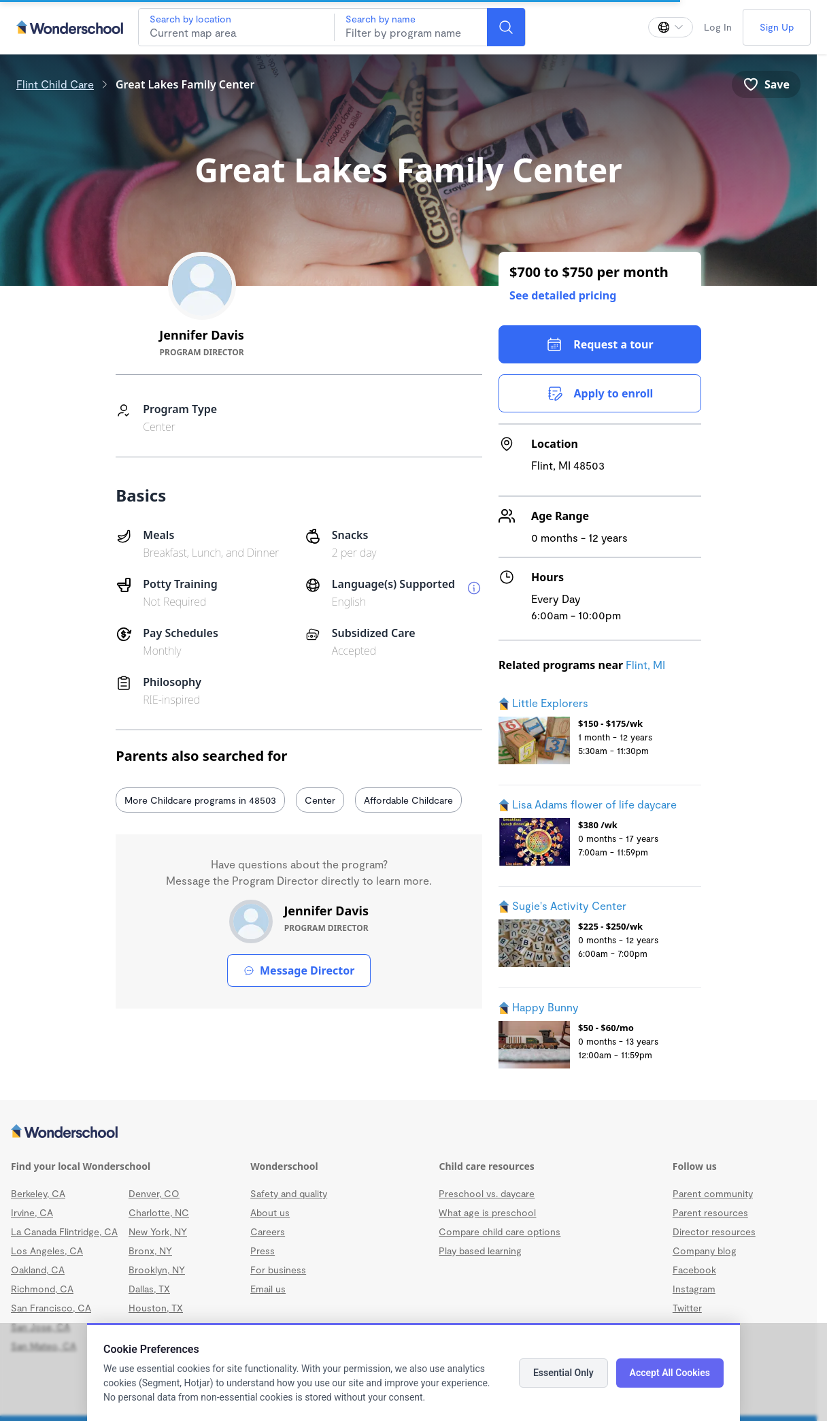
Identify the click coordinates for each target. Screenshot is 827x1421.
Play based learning (480, 1250)
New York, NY (158, 1231)
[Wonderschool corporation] (408, 1132)
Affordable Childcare (408, 800)
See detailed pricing (562, 295)
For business (278, 1269)
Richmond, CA (42, 1288)
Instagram (694, 1288)
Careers (267, 1231)
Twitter (687, 1307)
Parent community (713, 1193)
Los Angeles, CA (47, 1250)
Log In (718, 27)
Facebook (694, 1269)
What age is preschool (487, 1212)
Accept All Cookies (670, 1372)
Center (320, 800)
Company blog (705, 1250)
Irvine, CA (32, 1212)
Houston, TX (156, 1307)
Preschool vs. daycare (487, 1193)
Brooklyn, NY (157, 1269)
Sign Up (777, 27)
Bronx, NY (150, 1250)
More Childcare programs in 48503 (200, 800)
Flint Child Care (55, 84)
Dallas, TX (149, 1288)
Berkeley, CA (38, 1193)
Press (262, 1250)
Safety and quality (288, 1193)
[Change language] (670, 27)
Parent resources (710, 1212)
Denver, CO (154, 1193)
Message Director (298, 970)
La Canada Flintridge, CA (64, 1231)
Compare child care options (499, 1231)
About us (270, 1212)
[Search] (506, 27)
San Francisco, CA (51, 1307)
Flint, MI (645, 664)
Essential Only (563, 1372)
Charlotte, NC (159, 1212)
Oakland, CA (38, 1269)
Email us (268, 1288)
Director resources (714, 1231)
